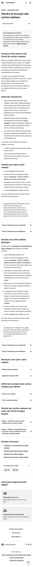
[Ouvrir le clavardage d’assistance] (28, 562)
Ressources (16, 533)
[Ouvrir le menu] (30, 3)
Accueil (3, 10)
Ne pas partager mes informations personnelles (16, 555)
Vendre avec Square (16, 529)
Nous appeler (17, 536)
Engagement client (13, 10)
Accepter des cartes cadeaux (13, 454)
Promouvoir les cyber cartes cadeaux (16, 457)
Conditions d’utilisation (16, 560)
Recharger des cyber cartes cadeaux (16, 451)
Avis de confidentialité (16, 557)
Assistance (10, 3)
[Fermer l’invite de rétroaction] (29, 466)
